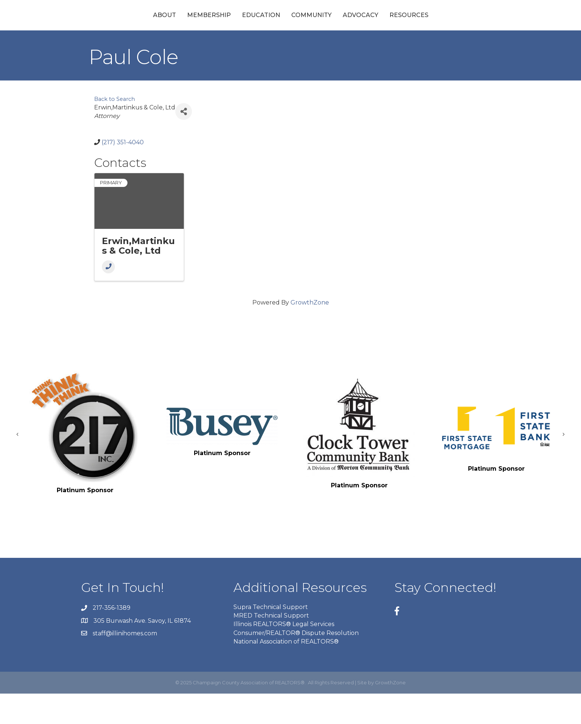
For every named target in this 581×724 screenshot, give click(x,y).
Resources (470, 30)
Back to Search (114, 129)
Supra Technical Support (270, 637)
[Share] (183, 142)
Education (200, 30)
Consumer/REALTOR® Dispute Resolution (296, 663)
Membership (148, 30)
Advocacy (421, 30)
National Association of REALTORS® (286, 671)
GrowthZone (309, 332)
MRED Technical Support (271, 646)
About (103, 30)
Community (372, 30)
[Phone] (108, 297)
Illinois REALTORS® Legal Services (283, 654)
